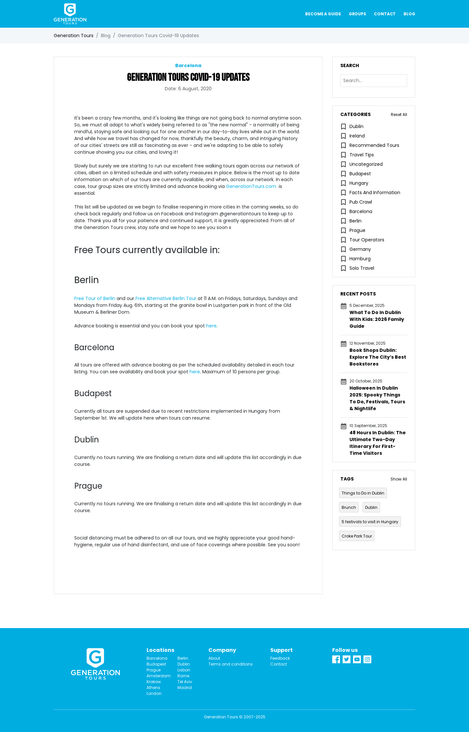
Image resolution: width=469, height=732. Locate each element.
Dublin (356, 126)
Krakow (154, 681)
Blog (409, 14)
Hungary (358, 183)
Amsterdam (157, 676)
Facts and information (374, 192)
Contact (385, 14)
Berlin (355, 221)
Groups (357, 14)
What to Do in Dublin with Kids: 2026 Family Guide (376, 319)
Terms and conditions (230, 664)
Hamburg (360, 258)
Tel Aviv (185, 681)
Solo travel (361, 268)
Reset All (399, 114)
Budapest (360, 173)
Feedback (280, 658)
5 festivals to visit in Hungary (370, 521)
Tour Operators (366, 240)
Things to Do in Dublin (363, 493)
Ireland (357, 136)
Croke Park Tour (357, 536)
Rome (183, 676)
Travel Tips (361, 154)
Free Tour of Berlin (94, 298)
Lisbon (184, 670)
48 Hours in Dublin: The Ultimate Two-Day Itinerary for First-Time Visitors (377, 442)
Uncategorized (366, 164)
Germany (360, 249)
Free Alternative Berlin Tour (165, 298)
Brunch (349, 507)
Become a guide (323, 14)
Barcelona (360, 211)
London (154, 693)
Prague (357, 230)
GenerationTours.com (251, 186)
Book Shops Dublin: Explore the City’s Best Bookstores (377, 357)
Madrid (185, 687)
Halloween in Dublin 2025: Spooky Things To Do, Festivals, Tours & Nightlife (377, 398)
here (211, 326)
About (214, 658)
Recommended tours (374, 145)
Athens (153, 687)
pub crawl (360, 202)
